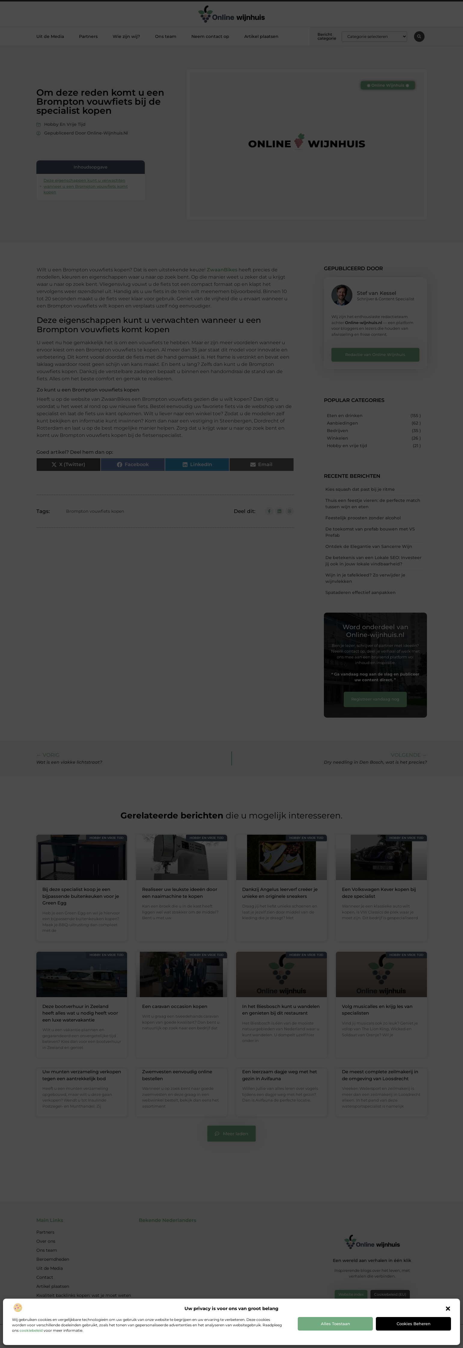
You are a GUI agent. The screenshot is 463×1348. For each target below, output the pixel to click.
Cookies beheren (414, 1323)
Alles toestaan (335, 1323)
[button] (448, 1309)
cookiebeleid (31, 1330)
